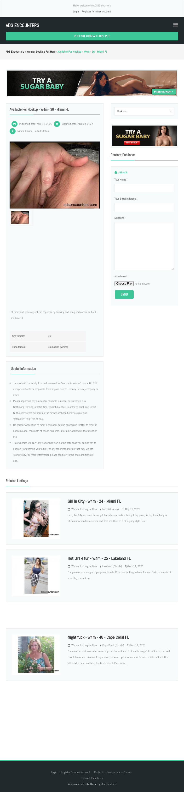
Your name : (121, 180)
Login (76, 11)
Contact (99, 772)
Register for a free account (96, 11)
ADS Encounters (22, 25)
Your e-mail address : (126, 199)
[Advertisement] (92, 715)
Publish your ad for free (92, 36)
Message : (120, 218)
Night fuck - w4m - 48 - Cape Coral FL (98, 637)
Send (124, 294)
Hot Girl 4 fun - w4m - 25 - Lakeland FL (99, 558)
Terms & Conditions (92, 778)
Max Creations (108, 784)
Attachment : (122, 276)
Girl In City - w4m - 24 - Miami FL (94, 501)
